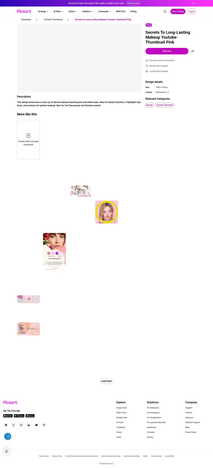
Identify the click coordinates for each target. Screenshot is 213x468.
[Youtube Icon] (36, 425)
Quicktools (151, 427)
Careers (188, 413)
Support (188, 408)
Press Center (190, 432)
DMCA (145, 456)
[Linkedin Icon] (29, 425)
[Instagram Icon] (21, 425)
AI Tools (119, 422)
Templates (120, 427)
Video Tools (121, 413)
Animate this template (158, 66)
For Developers (153, 413)
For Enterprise (153, 408)
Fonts (118, 437)
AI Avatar (151, 432)
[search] (165, 11)
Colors (119, 432)
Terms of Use (44, 456)
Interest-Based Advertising (110, 456)
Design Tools (121, 417)
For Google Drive (154, 417)
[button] (43, 11)
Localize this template (158, 71)
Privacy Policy (57, 456)
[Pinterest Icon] (44, 425)
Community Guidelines (132, 456)
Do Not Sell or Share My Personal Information (81, 456)
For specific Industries (156, 422)
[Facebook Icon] (6, 425)
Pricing (150, 437)
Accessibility (169, 456)
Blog (187, 427)
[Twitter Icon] (13, 425)
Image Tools (121, 408)
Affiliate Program (192, 422)
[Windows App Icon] (30, 416)
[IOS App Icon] (8, 416)
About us (189, 417)
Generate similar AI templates (162, 60)
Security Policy (156, 456)
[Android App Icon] (19, 416)
